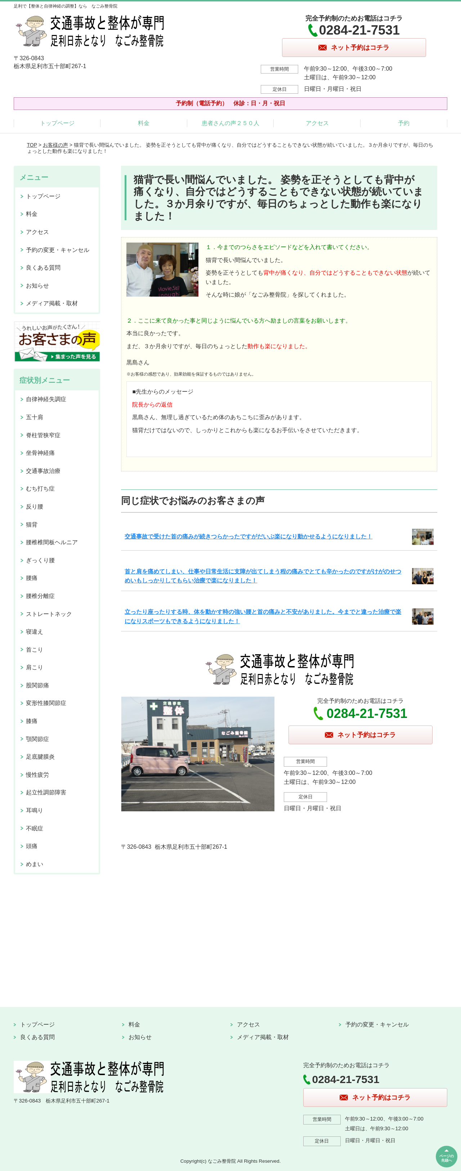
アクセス (317, 123)
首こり (34, 650)
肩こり (34, 667)
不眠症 (34, 828)
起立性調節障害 (46, 792)
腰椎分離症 (40, 596)
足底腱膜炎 (40, 757)
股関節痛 (37, 685)
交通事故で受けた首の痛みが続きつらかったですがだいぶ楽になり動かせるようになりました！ (248, 536)
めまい (34, 864)
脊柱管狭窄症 (43, 435)
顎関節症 (37, 739)
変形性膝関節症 (46, 703)
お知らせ (37, 286)
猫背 (31, 525)
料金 (143, 123)
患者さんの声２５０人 (230, 123)
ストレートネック (49, 614)
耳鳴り (34, 810)
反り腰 (34, 507)
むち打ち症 (40, 488)
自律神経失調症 (46, 399)
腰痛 (31, 578)
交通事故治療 (43, 471)
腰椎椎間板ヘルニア (52, 542)
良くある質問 (43, 268)
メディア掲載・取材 (52, 303)
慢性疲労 (37, 775)
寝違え (34, 632)
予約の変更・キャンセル (57, 250)
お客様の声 (55, 145)
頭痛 (31, 846)
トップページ (57, 123)
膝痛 (31, 721)
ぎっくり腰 (40, 560)
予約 (403, 123)
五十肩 (34, 417)
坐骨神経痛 (40, 453)
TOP (32, 145)
